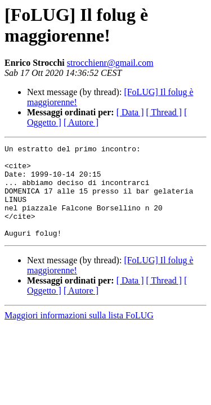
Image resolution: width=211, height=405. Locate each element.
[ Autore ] (81, 122)
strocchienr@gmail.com (110, 63)
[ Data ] (130, 112)
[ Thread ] (164, 112)
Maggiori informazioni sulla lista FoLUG (79, 334)
